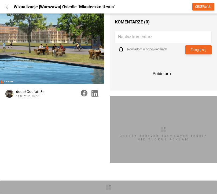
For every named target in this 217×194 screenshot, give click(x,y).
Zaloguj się (198, 50)
